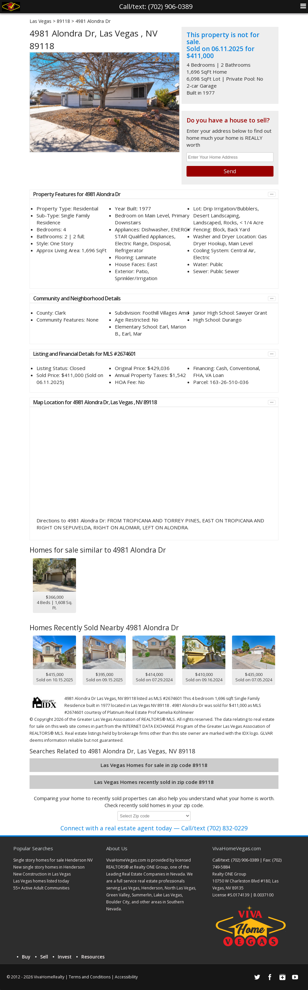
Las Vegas (40, 21)
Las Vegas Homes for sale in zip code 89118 (154, 765)
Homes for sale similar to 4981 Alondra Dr (98, 550)
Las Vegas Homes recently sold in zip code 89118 (154, 782)
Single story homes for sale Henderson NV (53, 860)
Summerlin (142, 895)
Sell (44, 956)
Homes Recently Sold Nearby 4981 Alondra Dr (104, 627)
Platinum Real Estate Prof (131, 712)
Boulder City (117, 902)
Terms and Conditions (90, 977)
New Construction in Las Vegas (42, 874)
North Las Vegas (180, 888)
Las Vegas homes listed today (41, 881)
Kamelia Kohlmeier (175, 712)
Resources (93, 956)
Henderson (152, 888)
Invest (65, 956)
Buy (26, 956)
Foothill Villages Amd (165, 312)
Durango (232, 319)
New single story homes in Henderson (49, 867)
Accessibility (126, 977)
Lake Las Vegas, (168, 895)
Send (230, 171)
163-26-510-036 (229, 382)
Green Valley (118, 895)
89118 (63, 21)
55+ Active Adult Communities (41, 888)
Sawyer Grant (251, 312)
